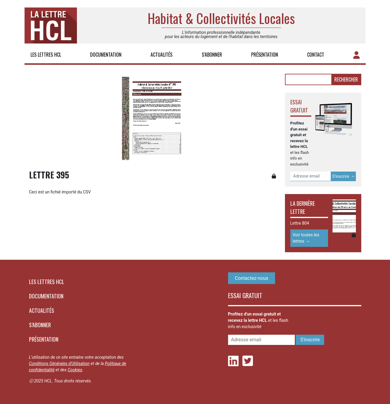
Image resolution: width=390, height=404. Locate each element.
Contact (315, 54)
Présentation (264, 54)
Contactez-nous (251, 278)
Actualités (161, 54)
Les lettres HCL (46, 54)
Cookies (75, 369)
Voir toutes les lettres (306, 238)
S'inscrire (340, 176)
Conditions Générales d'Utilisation (59, 363)
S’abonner (212, 54)
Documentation (106, 54)
